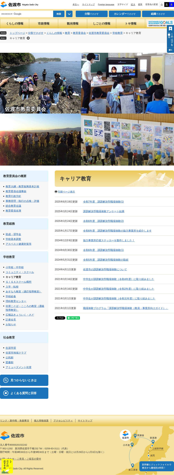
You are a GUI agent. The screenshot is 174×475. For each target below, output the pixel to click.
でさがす (92, 13)
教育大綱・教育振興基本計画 (22, 186)
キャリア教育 (17, 38)
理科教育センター (16, 301)
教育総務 (9, 223)
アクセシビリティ (63, 420)
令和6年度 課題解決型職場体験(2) (103, 221)
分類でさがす (36, 33)
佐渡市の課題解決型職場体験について (105, 269)
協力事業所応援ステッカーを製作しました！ (109, 240)
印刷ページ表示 (66, 191)
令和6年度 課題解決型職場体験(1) (103, 250)
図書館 (9, 362)
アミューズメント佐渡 (18, 367)
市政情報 (43, 23)
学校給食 (11, 296)
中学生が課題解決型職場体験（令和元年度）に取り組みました (119, 298)
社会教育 (9, 337)
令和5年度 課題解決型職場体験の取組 (105, 259)
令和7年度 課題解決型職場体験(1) (103, 201)
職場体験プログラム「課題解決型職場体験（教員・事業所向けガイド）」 (125, 308)
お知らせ (11, 324)
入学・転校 (12, 286)
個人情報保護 (41, 420)
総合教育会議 (13, 205)
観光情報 (72, 23)
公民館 (9, 357)
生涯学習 (11, 348)
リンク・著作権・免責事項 (14, 420)
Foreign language (106, 4)
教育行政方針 (13, 196)
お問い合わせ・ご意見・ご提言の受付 (20, 458)
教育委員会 (79, 33)
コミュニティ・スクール (20, 272)
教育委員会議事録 (16, 191)
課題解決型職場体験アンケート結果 (103, 211)
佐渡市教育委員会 (99, 33)
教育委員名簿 (13, 210)
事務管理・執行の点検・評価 (22, 201)
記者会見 (11, 319)
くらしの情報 (14, 23)
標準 (140, 4)
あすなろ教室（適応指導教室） (24, 291)
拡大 (133, 4)
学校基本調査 (13, 239)
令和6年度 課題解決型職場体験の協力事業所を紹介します (117, 230)
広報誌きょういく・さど (20, 314)
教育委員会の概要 (14, 176)
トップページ (17, 33)
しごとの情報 (101, 23)
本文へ (76, 4)
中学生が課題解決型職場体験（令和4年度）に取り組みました (118, 279)
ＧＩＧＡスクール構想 (18, 282)
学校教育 (117, 33)
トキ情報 (130, 23)
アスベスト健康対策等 (18, 244)
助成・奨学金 (13, 234)
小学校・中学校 (15, 267)
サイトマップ (88, 4)
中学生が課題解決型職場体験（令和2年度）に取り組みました (118, 288)
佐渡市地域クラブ (16, 352)
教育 (67, 33)
